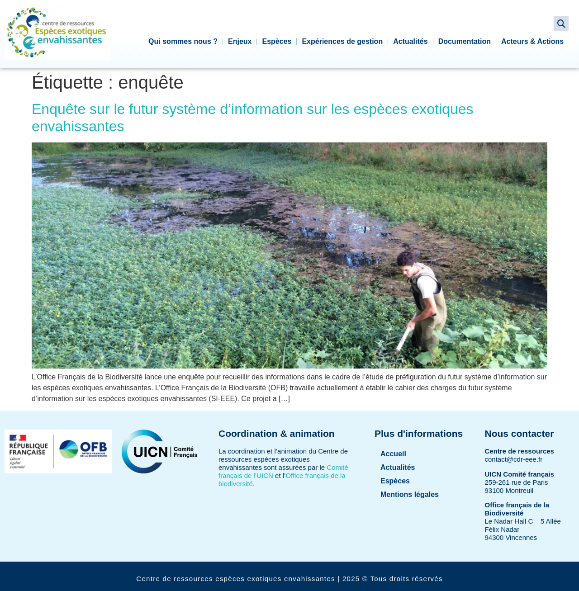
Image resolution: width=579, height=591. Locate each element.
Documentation (464, 41)
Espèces (276, 41)
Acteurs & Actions (532, 41)
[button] (561, 23)
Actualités (410, 41)
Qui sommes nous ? (183, 41)
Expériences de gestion (342, 41)
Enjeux (240, 41)
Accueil (393, 454)
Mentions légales (409, 494)
